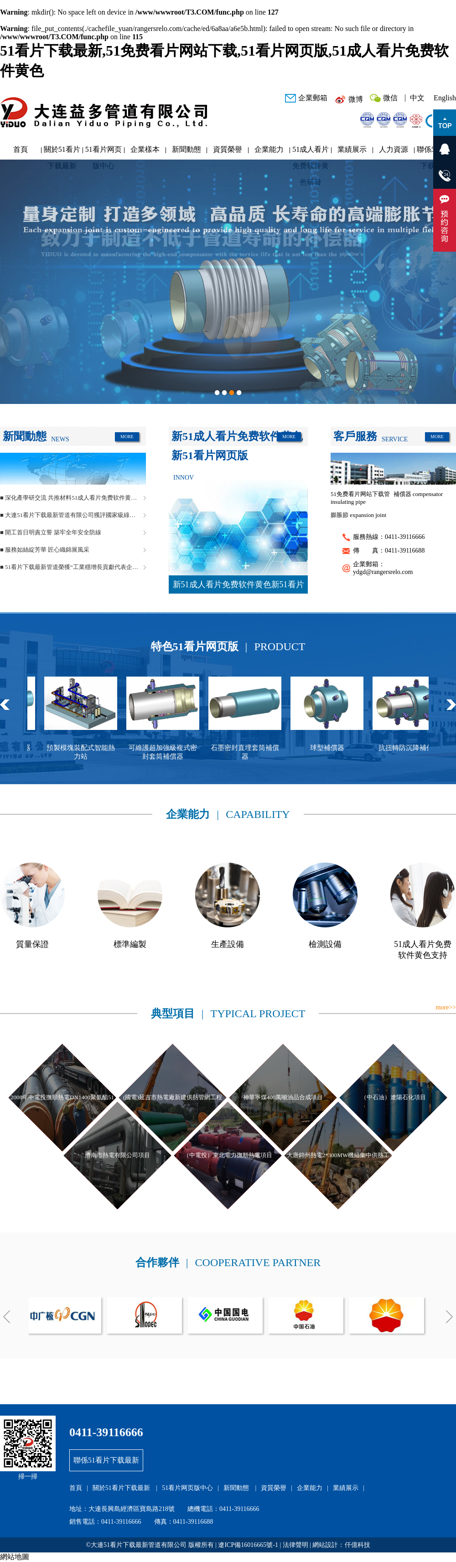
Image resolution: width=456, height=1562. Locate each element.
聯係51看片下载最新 (106, 1460)
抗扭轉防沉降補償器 (416, 747)
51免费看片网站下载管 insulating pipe (360, 498)
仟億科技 (357, 1544)
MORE (127, 436)
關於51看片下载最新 (62, 151)
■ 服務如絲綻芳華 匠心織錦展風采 (44, 549)
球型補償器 (334, 747)
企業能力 (269, 149)
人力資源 (393, 149)
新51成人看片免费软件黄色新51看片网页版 (238, 587)
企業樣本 (145, 149)
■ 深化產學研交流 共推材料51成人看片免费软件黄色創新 (73, 497)
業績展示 (352, 149)
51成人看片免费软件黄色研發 (310, 151)
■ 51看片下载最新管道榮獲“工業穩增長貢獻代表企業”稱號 (73, 567)
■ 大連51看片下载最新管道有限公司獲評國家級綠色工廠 (73, 515)
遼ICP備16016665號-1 (248, 1544)
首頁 (20, 149)
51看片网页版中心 (103, 151)
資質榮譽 (227, 149)
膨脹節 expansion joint (358, 515)
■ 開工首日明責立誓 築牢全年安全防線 (50, 532)
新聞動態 (186, 149)
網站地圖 (14, 1557)
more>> (445, 1007)
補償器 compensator (418, 494)
